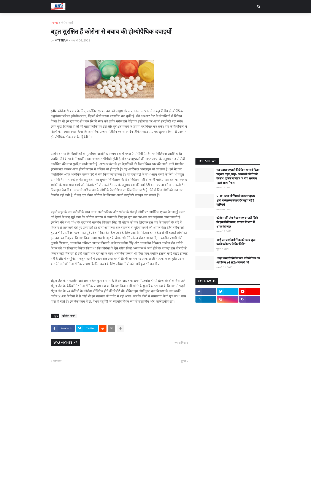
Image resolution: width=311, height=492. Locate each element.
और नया (57, 361)
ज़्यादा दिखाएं (181, 342)
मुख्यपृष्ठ (54, 22)
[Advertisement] (227, 85)
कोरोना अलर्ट (67, 22)
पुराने (183, 361)
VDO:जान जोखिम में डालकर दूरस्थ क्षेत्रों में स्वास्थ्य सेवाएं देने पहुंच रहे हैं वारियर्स (235, 200)
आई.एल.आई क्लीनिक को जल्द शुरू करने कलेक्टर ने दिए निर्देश (235, 242)
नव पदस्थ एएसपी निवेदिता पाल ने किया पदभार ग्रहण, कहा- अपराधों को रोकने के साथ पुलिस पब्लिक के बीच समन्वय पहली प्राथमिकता (237, 176)
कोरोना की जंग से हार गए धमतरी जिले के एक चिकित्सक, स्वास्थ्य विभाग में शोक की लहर (237, 222)
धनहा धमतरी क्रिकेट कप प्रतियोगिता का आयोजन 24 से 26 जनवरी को (238, 260)
